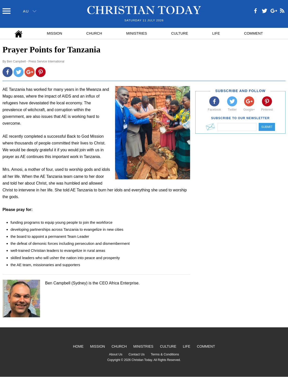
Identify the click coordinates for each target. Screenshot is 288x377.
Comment (253, 33)
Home (78, 346)
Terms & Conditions (165, 354)
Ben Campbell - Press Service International (35, 61)
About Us (115, 354)
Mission (54, 33)
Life (216, 33)
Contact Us (137, 354)
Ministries (136, 33)
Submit (266, 127)
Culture (179, 33)
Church (94, 33)
